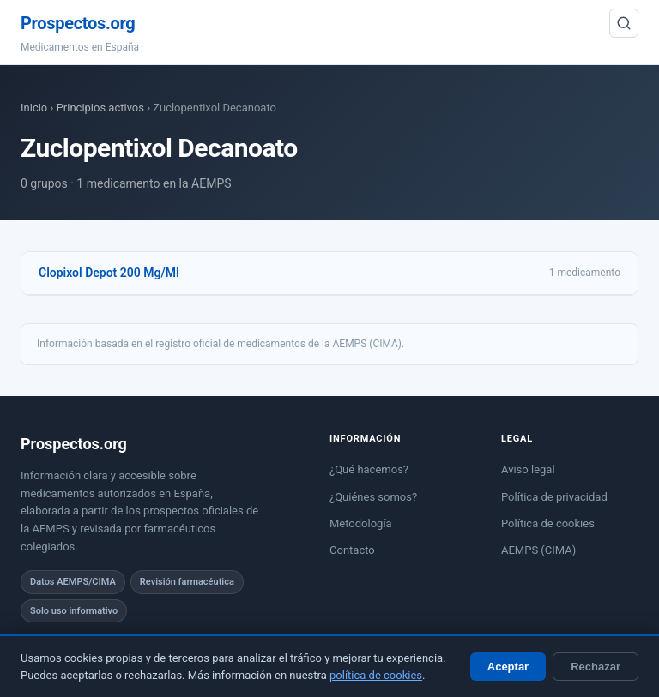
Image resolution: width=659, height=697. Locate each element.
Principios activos (100, 107)
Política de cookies (548, 523)
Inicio (34, 107)
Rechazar (595, 666)
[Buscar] (623, 23)
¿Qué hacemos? (369, 469)
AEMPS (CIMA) (538, 550)
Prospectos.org (78, 23)
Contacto (352, 550)
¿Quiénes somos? (373, 496)
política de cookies (376, 675)
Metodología (361, 523)
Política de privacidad (554, 496)
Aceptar (508, 666)
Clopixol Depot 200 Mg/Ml (109, 272)
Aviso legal (528, 469)
